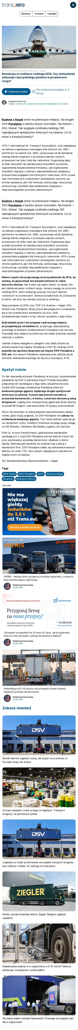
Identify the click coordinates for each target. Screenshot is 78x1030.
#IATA (40, 474)
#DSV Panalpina (27, 474)
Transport (39, 14)
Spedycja (25, 14)
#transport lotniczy (25, 479)
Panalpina (15, 123)
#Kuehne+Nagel (55, 474)
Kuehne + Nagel (12, 119)
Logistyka (52, 14)
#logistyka (8, 479)
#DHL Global (9, 474)
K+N (4, 322)
